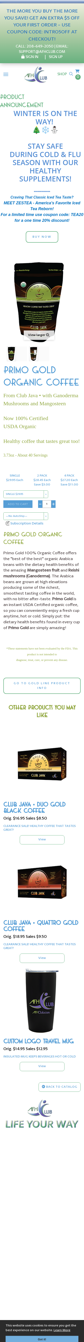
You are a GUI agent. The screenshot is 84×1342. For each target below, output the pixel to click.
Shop (62, 74)
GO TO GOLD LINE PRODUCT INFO (42, 686)
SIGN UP (56, 57)
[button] (24, 523)
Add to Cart (18, 504)
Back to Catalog (59, 1086)
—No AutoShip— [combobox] (16, 516)
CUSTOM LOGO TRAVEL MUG (38, 1041)
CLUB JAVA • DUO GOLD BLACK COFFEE (34, 808)
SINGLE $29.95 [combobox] (14, 494)
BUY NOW (42, 236)
